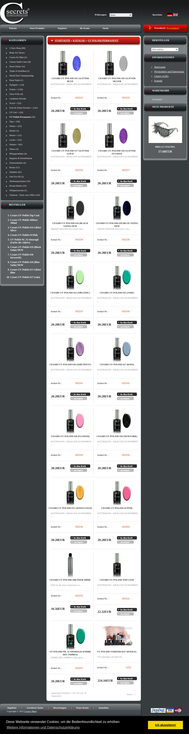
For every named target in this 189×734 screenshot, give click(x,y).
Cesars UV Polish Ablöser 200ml (24, 221)
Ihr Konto (85, 28)
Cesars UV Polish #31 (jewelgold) (70, 508)
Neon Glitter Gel (17, 66)
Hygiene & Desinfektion (20, 158)
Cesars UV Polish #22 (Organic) (70, 292)
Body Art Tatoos (16, 52)
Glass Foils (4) (16, 94)
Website (13, 28)
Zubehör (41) (15, 172)
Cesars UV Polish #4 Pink (24, 235)
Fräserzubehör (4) (17, 163)
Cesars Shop (30, 711)
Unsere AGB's (161, 76)
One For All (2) (16, 176)
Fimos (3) (13, 149)
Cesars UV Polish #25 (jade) (117, 292)
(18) (22, 117)
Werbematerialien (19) (19, 181)
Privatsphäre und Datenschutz (169, 71)
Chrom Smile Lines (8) (20, 62)
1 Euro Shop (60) (17, 48)
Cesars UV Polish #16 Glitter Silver (25, 229)
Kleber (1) (14, 130)
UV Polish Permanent (103, 40)
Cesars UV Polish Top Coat (24, 215)
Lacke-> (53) (15, 140)
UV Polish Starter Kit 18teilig (117, 651)
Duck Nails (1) (16, 80)
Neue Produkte (37, 28)
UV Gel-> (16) (16, 112)
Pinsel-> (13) (15, 135)
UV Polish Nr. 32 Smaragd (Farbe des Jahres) (24, 241)
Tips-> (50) (14, 121)
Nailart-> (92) (15, 144)
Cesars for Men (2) (18, 57)
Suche (105, 28)
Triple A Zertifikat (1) (19, 71)
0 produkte (172, 28)
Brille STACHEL (165, 146)
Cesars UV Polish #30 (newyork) (21, 256)
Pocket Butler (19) (17, 185)
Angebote (62, 28)
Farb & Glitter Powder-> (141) (23, 107)
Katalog (79, 40)
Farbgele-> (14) (16, 84)
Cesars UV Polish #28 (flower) (70, 436)
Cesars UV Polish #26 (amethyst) (70, 364)
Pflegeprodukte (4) (18, 153)
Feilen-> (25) (15, 126)
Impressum (159, 67)
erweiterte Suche (35, 707)
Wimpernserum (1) (18, 190)
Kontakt (158, 80)
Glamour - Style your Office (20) (24, 195)
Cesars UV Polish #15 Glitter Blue (25, 271)
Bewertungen (59, 707)
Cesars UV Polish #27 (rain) (25, 277)
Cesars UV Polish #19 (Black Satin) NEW (25, 248)
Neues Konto (82, 707)
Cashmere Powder (17, 98)
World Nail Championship (21, 75)
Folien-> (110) (16, 89)
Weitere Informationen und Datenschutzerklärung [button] (43, 727)
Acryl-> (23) (15, 103)
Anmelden (103, 707)
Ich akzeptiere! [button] (165, 725)
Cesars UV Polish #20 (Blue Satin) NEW (25, 264)
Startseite (62, 40)
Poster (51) (14, 167)
